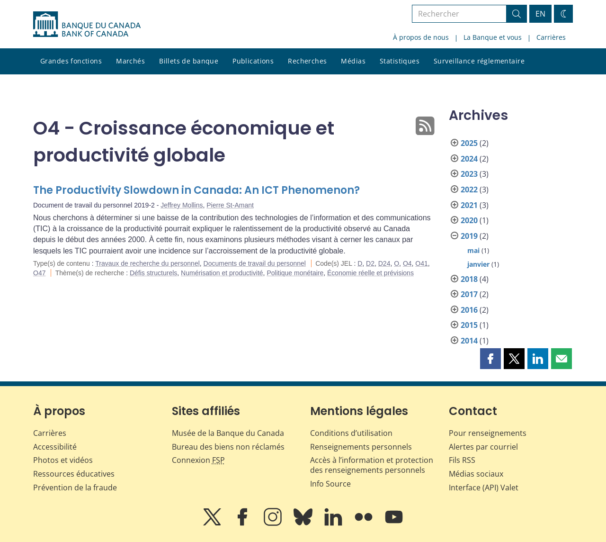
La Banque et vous (492, 37)
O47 (39, 273)
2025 (469, 143)
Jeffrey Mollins (181, 205)
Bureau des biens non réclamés (228, 447)
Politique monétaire (295, 273)
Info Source (330, 484)
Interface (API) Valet (483, 487)
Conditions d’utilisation (351, 433)
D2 (370, 263)
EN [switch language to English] (540, 14)
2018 (469, 279)
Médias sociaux (476, 474)
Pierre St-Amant (230, 205)
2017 (469, 294)
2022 (469, 189)
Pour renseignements (487, 433)
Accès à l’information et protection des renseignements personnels (371, 465)
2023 (469, 174)
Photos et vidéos (63, 460)
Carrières (551, 37)
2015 (469, 325)
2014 (469, 340)
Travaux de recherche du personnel (147, 263)
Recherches (307, 60)
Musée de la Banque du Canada (228, 433)
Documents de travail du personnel (255, 263)
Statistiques (399, 60)
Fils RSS (462, 460)
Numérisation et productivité (222, 273)
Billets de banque (188, 60)
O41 (421, 263)
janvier (478, 264)
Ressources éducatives (74, 474)
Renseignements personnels (361, 447)
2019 (469, 236)
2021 (469, 205)
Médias (353, 60)
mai (473, 250)
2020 (469, 220)
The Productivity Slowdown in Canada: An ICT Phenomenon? (196, 190)
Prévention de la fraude (75, 487)
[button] (490, 358)
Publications (253, 60)
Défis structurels (153, 273)
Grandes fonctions (71, 60)
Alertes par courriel (483, 447)
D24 (384, 263)
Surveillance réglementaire (479, 60)
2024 (469, 159)
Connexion (198, 460)
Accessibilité (55, 447)
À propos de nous (421, 37)
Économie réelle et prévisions (370, 273)
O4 (407, 263)
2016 (469, 310)
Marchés (130, 60)
